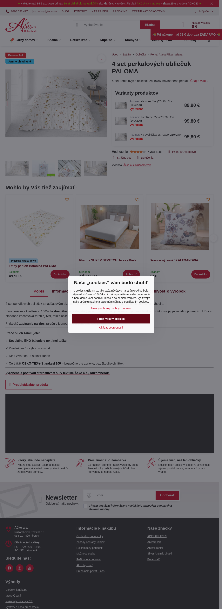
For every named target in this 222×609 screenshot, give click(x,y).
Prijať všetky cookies (111, 318)
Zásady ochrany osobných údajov (111, 308)
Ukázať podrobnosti (111, 327)
